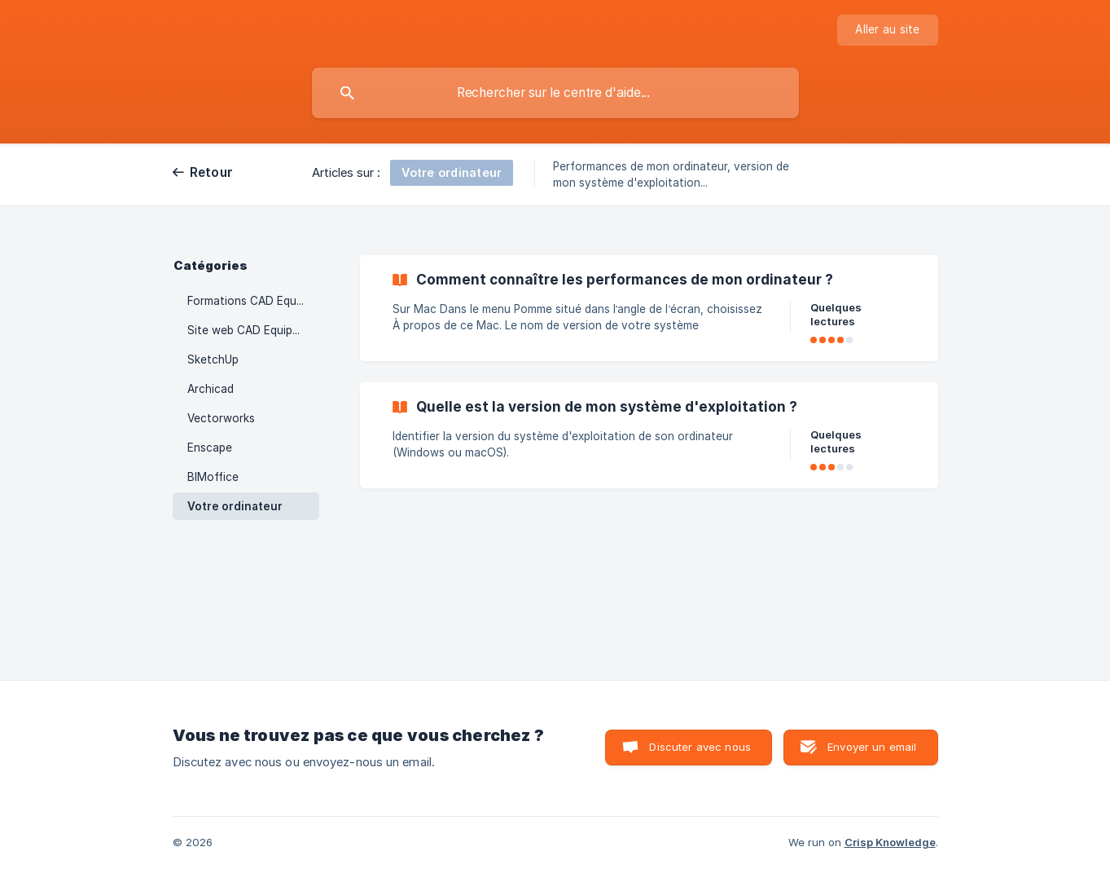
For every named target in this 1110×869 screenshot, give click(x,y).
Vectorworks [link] (221, 418)
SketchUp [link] (213, 359)
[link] (649, 308)
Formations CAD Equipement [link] (253, 300)
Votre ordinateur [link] (235, 506)
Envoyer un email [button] (871, 746)
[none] (887, 30)
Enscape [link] (209, 447)
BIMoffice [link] (213, 476)
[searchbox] (555, 93)
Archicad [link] (210, 388)
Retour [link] (212, 172)
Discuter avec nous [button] (700, 746)
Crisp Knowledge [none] (890, 842)
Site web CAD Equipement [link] (253, 330)
